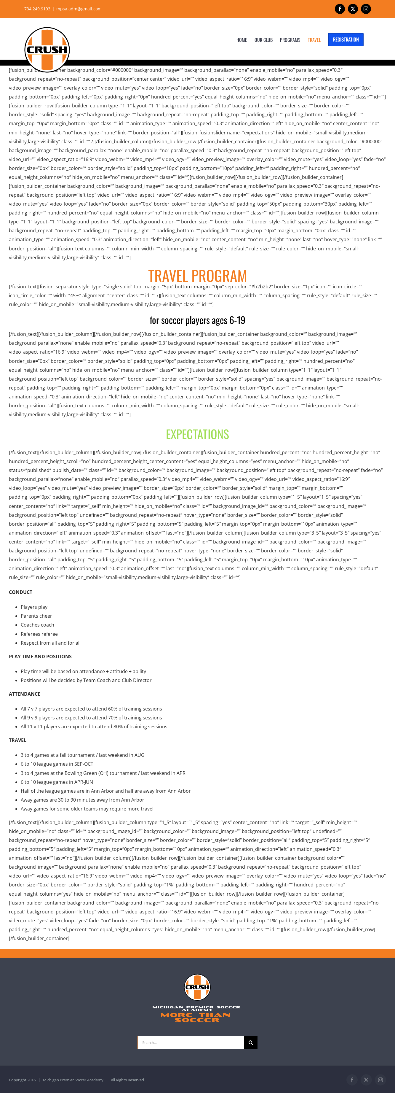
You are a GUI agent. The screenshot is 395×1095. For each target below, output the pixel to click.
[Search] (251, 1042)
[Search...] (190, 1042)
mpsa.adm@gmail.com (79, 9)
